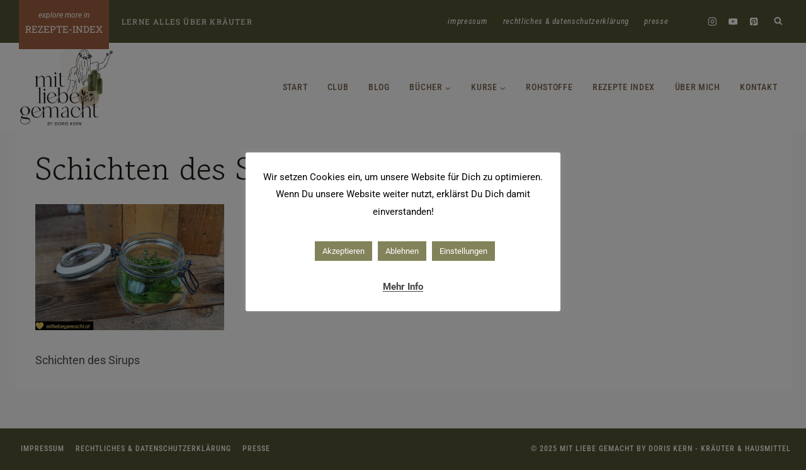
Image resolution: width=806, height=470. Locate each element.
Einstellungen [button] (463, 251)
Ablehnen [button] (402, 251)
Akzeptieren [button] (343, 251)
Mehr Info (403, 286)
